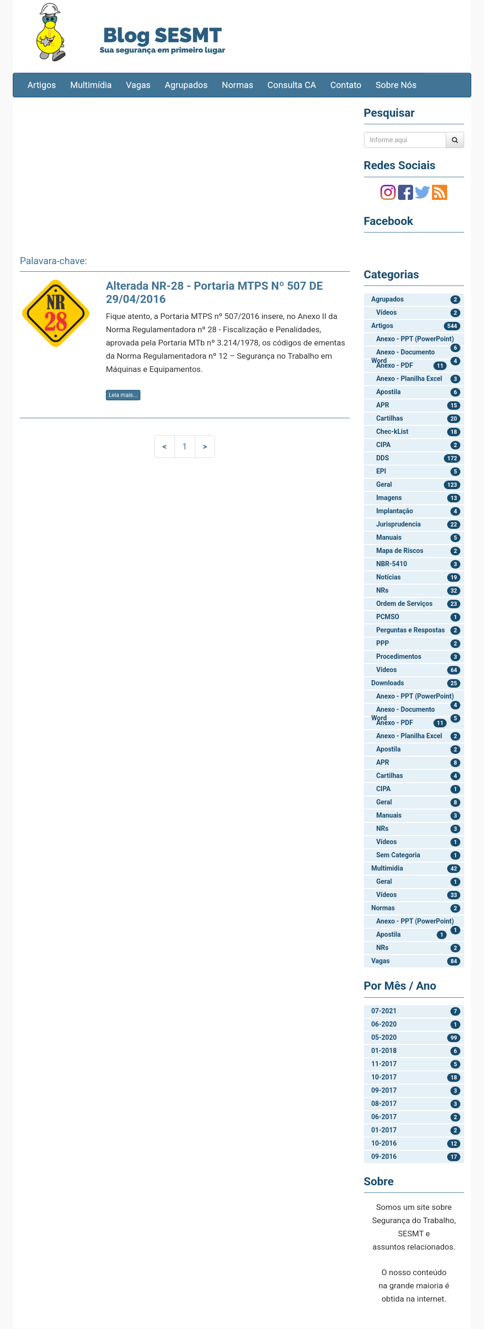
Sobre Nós (396, 85)
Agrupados (185, 85)
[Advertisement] (185, 173)
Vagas (138, 85)
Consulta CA (292, 85)
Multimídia (91, 85)
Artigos (41, 85)
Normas (237, 85)
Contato (346, 85)
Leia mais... (123, 395)
